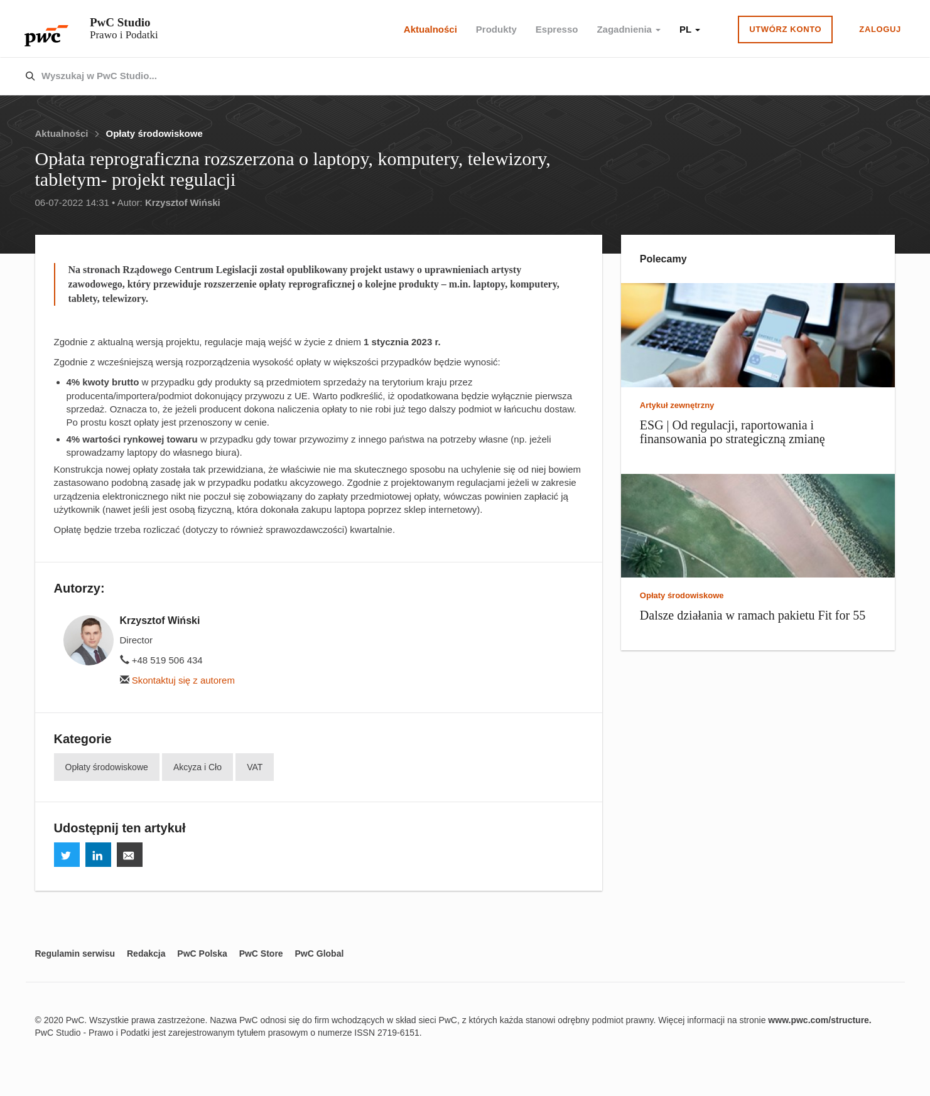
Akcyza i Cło (197, 767)
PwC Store (261, 953)
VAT (254, 767)
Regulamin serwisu (75, 953)
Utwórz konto (785, 29)
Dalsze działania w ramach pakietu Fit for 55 (752, 615)
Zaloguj (880, 29)
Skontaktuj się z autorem (177, 680)
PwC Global (319, 953)
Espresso (557, 29)
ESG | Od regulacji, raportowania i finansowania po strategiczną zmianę (732, 432)
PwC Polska (202, 953)
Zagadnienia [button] (629, 29)
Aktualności (430, 29)
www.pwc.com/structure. (819, 1020)
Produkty (496, 29)
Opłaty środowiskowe (154, 133)
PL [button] (689, 29)
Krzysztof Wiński (182, 202)
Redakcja (146, 953)
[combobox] (438, 76)
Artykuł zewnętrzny (677, 405)
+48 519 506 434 (161, 660)
